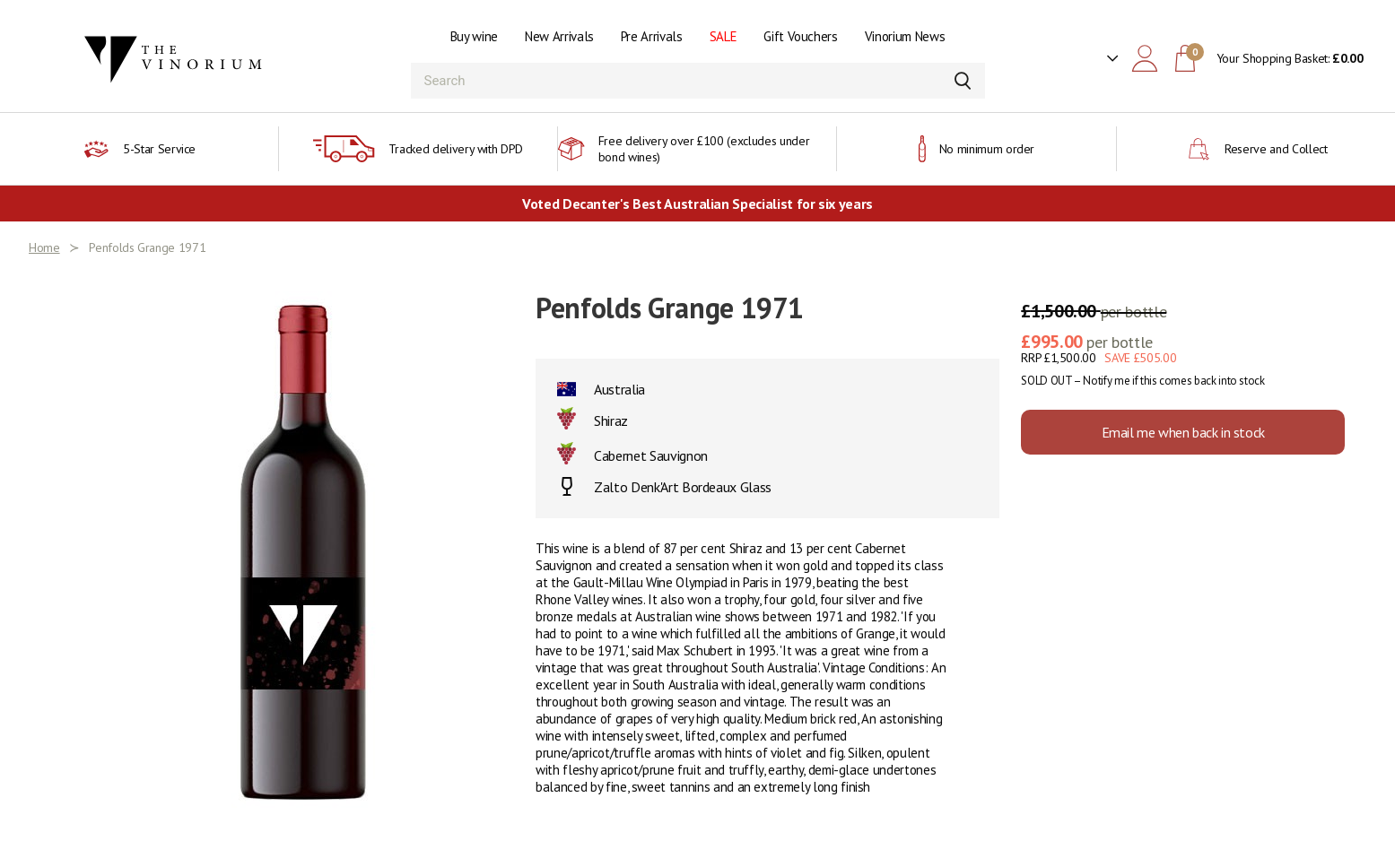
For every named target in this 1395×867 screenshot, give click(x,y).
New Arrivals (559, 36)
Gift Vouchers (800, 36)
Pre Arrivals (652, 36)
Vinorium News (905, 36)
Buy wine (474, 36)
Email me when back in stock (1183, 432)
